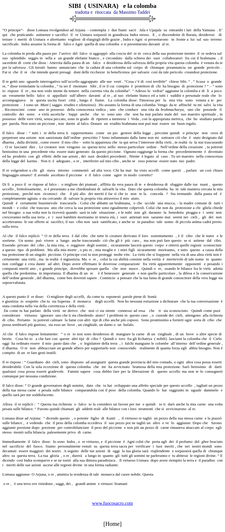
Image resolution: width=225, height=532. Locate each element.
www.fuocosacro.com (112, 503)
